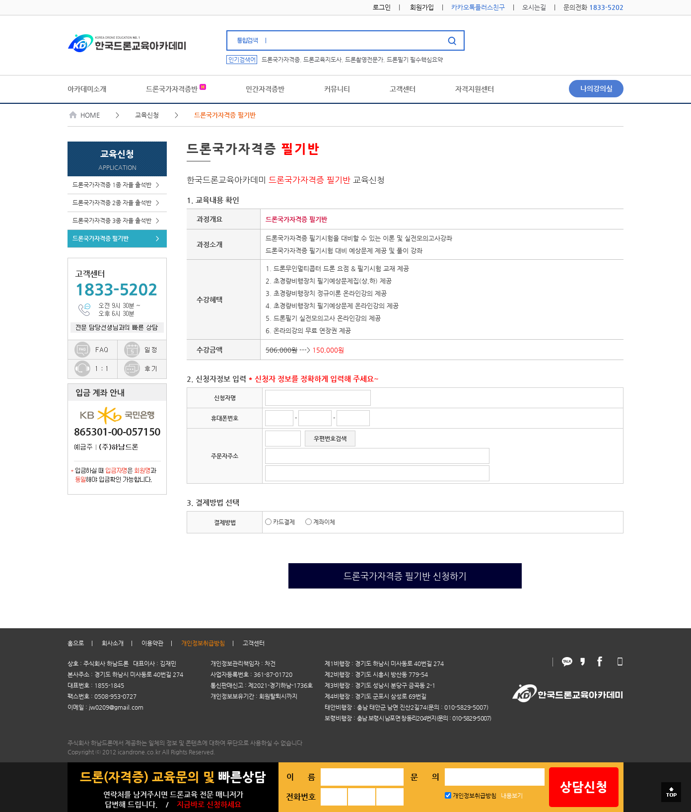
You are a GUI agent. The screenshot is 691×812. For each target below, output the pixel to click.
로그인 (382, 7)
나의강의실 (596, 88)
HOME (85, 115)
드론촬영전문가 (364, 59)
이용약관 (152, 643)
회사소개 (113, 643)
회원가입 (422, 7)
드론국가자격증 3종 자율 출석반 (115, 220)
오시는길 (534, 7)
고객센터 (254, 643)
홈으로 (76, 643)
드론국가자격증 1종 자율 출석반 (115, 185)
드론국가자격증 (281, 59)
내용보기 (512, 795)
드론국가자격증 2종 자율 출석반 (115, 203)
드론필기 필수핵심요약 (415, 59)
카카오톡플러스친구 (478, 7)
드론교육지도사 (322, 59)
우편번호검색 (330, 438)
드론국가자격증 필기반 (115, 238)
